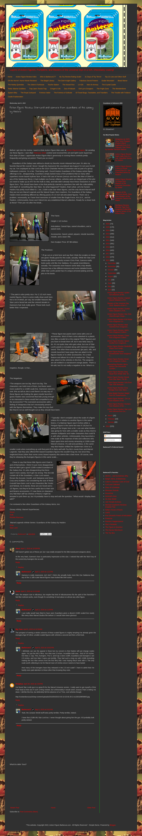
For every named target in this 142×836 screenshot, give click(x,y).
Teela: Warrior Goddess (17, 89)
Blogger (113, 825)
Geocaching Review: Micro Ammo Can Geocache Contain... (117, 366)
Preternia (108, 518)
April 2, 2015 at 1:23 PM (44, 610)
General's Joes (111, 496)
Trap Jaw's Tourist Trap (38, 89)
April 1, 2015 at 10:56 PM (30, 548)
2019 (108, 247)
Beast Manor (122, 81)
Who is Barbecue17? (48, 77)
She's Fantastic (111, 524)
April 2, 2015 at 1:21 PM (44, 572)
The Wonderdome (119, 89)
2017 (108, 254)
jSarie (18, 591)
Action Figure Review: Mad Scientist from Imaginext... (118, 326)
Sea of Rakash (69, 89)
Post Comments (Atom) (29, 812)
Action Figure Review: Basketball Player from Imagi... (119, 347)
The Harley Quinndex (16, 85)
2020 (108, 244)
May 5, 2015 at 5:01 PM (44, 709)
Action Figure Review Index (26, 77)
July (109, 280)
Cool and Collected (112, 484)
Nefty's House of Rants (114, 510)
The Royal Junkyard (28, 93)
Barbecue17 (26, 572)
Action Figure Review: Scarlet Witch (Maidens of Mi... (118, 310)
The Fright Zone (103, 89)
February (111, 419)
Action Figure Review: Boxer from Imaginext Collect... (118, 360)
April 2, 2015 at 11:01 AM (30, 591)
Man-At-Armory (92, 85)
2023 (108, 234)
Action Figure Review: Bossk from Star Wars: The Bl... (118, 378)
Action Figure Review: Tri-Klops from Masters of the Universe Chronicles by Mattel (123, 183)
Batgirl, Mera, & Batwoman (115, 479)
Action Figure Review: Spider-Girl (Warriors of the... (118, 294)
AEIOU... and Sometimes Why (116, 476)
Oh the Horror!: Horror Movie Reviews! (22, 81)
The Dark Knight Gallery (67, 81)
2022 (108, 237)
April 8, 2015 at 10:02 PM (44, 648)
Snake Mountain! (107, 81)
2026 (108, 224)
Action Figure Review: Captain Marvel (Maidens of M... (118, 299)
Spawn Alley (12, 93)
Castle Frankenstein (15, 97)
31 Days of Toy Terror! (93, 77)
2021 (108, 240)
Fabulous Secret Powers (88, 81)
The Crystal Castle (109, 85)
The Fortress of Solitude (63, 93)
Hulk (12, 515)
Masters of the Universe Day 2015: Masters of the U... (118, 304)
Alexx (18, 548)
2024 (108, 230)
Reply (18, 562)
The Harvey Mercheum (114, 530)
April (110, 290)
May (109, 286)
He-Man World (110, 499)
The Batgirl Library (47, 81)
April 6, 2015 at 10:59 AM (32, 629)
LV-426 (80, 85)
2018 (108, 250)
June (110, 283)
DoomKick (109, 493)
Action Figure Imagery (76, 150)
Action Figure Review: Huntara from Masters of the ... (118, 405)
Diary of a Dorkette (112, 487)
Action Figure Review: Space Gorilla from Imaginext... (118, 342)
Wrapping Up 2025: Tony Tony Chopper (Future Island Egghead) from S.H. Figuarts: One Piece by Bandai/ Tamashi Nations (117, 144)
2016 (108, 257)
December (112, 263)
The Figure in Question (114, 527)
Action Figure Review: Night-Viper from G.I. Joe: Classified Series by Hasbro (123, 157)
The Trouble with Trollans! (121, 93)
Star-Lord (13, 528)
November (112, 266)
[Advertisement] (53, 786)
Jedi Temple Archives (113, 502)
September (112, 273)
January (111, 422)
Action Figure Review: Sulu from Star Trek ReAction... (119, 384)
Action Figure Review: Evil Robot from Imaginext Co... (119, 320)
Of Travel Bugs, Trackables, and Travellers (92, 93)
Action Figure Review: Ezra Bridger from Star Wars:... (117, 389)
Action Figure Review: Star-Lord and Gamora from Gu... (119, 410)
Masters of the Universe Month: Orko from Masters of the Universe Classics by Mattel (123, 196)
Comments (110, 440)
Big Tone (19, 629)
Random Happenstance (114, 521)
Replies (21, 567)
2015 (108, 260)
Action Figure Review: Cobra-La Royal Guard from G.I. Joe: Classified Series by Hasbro (123, 170)
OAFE (107, 513)
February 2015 (40, 153)
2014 (108, 426)
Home (10, 77)
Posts (108, 436)
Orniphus (19, 684)
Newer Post (14, 808)
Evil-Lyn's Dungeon (86, 89)
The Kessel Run (68, 85)
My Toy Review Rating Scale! (70, 77)
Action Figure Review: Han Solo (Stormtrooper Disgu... (119, 315)
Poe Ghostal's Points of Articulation (118, 516)
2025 (108, 227)
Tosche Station (53, 85)
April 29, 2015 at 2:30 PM (33, 684)
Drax (12, 525)
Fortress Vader (44, 93)
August (110, 276)
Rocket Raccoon (17, 517)
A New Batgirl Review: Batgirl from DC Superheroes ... (118, 394)
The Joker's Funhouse (35, 85)
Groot (12, 512)
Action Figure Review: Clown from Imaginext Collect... (118, 337)
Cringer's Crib (55, 89)
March (110, 416)
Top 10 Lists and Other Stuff (115, 77)
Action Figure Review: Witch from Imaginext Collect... (118, 331)
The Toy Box (110, 533)
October (111, 270)
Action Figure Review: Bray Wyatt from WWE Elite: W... (118, 373)
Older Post (91, 808)
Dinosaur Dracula (111, 490)
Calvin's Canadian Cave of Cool (117, 482)
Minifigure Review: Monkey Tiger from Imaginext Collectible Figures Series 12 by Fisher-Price (123, 209)
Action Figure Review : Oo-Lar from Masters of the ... (118, 400)
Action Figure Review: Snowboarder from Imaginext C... (119, 354)
